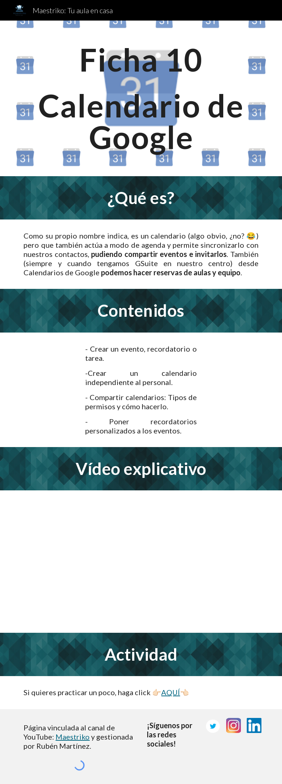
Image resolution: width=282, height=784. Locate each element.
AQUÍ (170, 692)
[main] (141, 98)
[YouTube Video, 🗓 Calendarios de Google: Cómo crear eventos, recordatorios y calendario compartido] (141, 561)
